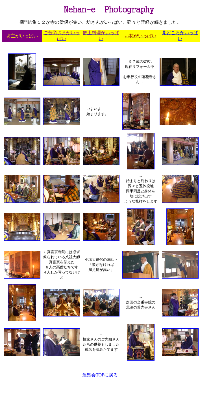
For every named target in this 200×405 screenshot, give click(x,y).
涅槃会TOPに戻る (100, 374)
